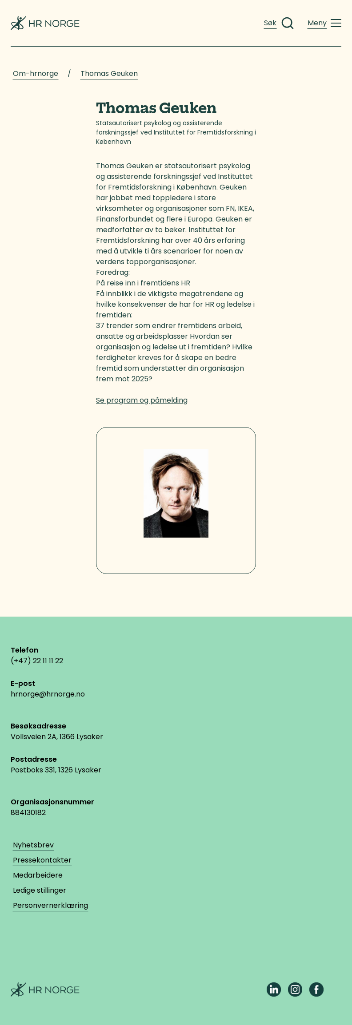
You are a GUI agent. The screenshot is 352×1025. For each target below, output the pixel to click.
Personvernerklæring (50, 905)
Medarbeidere (38, 875)
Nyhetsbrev (33, 845)
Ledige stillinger (39, 890)
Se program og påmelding (142, 400)
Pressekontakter (42, 860)
